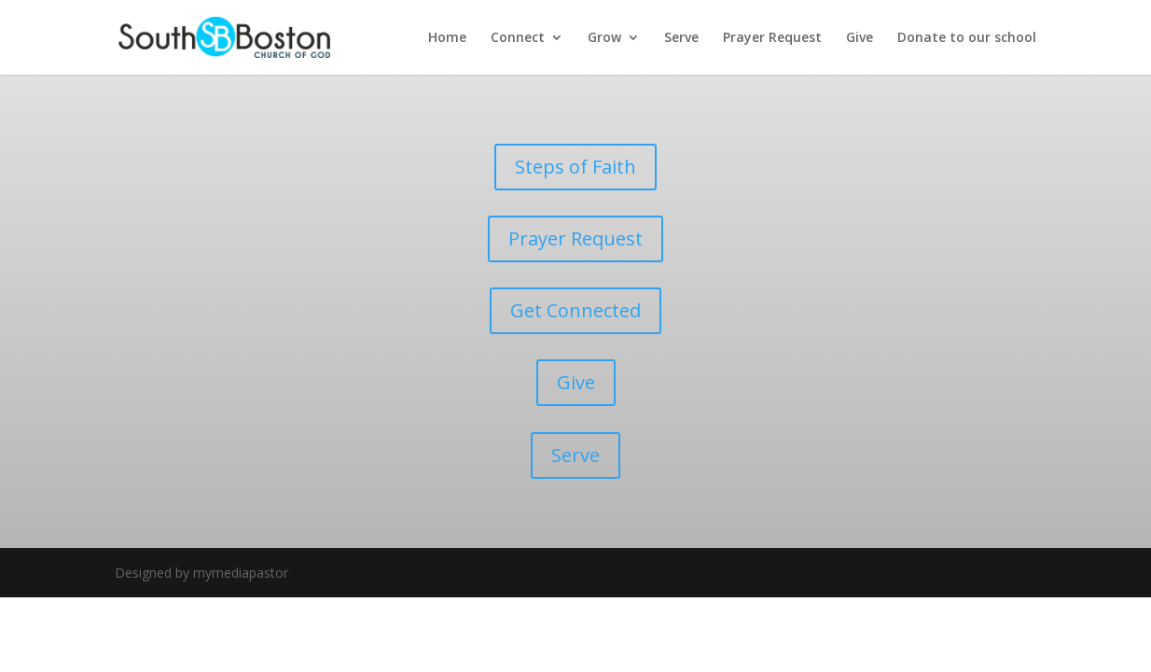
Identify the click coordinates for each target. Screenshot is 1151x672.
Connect (518, 38)
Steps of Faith (575, 166)
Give (859, 38)
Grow (604, 38)
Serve (681, 38)
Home (447, 38)
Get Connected (575, 310)
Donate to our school (966, 38)
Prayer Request (772, 38)
